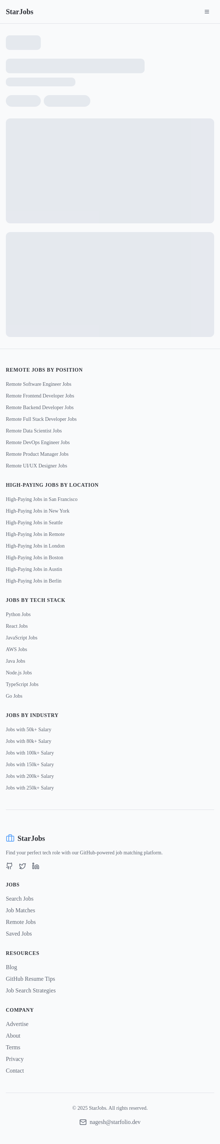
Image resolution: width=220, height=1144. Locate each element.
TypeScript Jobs (22, 684)
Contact (15, 1070)
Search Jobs (20, 899)
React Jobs (17, 626)
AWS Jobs (16, 649)
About (13, 1036)
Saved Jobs (19, 934)
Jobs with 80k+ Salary (28, 741)
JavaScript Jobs (22, 637)
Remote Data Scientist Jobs (34, 431)
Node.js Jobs (19, 672)
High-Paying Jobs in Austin (34, 569)
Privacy (15, 1059)
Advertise (17, 1024)
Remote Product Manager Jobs (37, 454)
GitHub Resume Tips (30, 979)
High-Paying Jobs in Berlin (34, 581)
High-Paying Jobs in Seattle (34, 522)
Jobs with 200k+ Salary (30, 776)
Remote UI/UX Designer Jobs (36, 466)
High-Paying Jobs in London (35, 546)
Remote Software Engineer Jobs (38, 384)
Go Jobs (14, 696)
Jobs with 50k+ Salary (28, 729)
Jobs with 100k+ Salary (30, 753)
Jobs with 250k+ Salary (30, 788)
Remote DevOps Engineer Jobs (38, 442)
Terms (13, 1047)
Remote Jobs (21, 922)
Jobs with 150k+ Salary (30, 764)
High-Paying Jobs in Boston (34, 557)
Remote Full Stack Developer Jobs (41, 419)
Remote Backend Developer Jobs (40, 407)
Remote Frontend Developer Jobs (40, 396)
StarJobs (20, 12)
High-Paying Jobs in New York (38, 511)
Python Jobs (18, 614)
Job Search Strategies (31, 990)
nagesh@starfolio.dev (115, 1122)
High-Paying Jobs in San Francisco (42, 499)
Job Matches (20, 910)
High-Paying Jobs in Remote (35, 534)
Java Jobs (15, 661)
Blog (11, 967)
